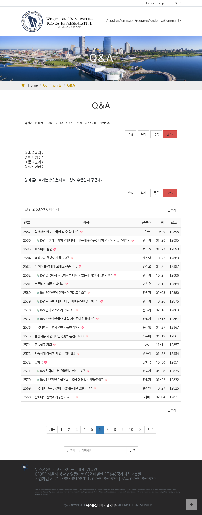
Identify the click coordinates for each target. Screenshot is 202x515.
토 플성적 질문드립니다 (49, 284)
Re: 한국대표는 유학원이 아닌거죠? (63, 371)
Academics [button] (156, 20)
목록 (156, 134)
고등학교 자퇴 (44, 345)
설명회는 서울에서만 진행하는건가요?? (60, 336)
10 (131, 429)
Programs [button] (141, 20)
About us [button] (112, 20)
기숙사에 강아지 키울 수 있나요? (55, 354)
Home (150, 3)
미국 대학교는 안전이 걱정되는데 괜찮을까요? (64, 388)
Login (161, 3)
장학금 (39, 362)
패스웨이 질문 (44, 249)
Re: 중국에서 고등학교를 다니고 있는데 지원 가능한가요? (76, 275)
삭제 (143, 134)
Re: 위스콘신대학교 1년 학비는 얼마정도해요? (70, 301)
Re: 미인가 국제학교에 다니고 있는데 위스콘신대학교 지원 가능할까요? (85, 240)
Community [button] (172, 20)
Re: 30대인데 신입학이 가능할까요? (63, 293)
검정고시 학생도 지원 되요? (52, 258)
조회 (174, 222)
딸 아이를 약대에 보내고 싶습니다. (56, 266)
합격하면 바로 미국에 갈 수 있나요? (57, 232)
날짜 (160, 222)
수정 (130, 134)
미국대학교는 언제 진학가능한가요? (57, 327)
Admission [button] (126, 20)
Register (175, 3)
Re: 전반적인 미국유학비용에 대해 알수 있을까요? (72, 380)
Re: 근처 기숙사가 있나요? (57, 310)
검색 (132, 450)
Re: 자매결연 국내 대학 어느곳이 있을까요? (68, 319)
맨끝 (150, 429)
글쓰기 (170, 134)
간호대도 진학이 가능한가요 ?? (55, 397)
